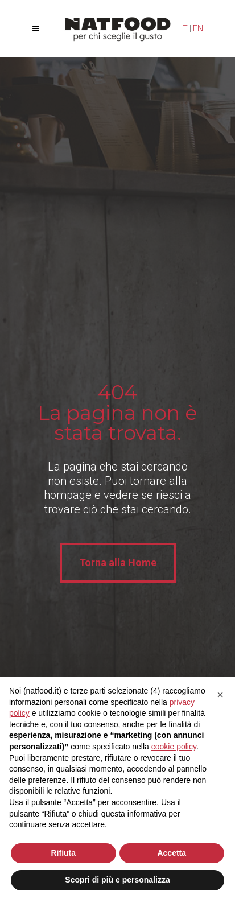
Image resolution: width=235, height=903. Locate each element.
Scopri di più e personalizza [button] (117, 879)
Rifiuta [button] (63, 852)
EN (198, 28)
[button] (220, 695)
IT (184, 28)
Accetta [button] (171, 852)
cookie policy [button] (173, 746)
